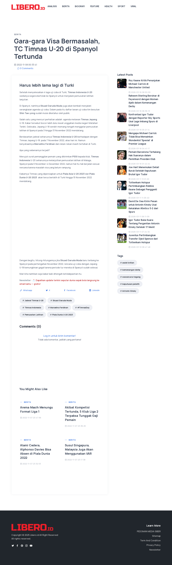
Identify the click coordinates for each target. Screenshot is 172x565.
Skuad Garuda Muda (62, 300)
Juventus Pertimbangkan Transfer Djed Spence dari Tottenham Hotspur (143, 239)
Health (108, 6)
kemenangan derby (131, 270)
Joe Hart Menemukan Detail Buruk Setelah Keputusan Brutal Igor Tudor (144, 171)
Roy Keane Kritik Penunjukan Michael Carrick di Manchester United (144, 84)
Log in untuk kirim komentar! (59, 335)
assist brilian (128, 262)
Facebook (70, 290)
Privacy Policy (153, 545)
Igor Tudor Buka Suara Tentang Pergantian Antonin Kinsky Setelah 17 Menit (144, 223)
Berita (65, 6)
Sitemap (156, 535)
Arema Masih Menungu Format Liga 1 (36, 409)
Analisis (52, 6)
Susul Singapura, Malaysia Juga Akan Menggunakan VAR (79, 449)
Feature (94, 6)
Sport (121, 6)
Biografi (80, 6)
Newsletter (155, 549)
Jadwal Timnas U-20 (34, 300)
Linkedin (94, 290)
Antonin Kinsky (129, 291)
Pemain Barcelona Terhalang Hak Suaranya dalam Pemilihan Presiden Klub (144, 155)
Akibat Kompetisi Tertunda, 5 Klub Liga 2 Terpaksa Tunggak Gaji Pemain (81, 413)
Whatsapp (26, 290)
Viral (133, 6)
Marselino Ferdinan (59, 307)
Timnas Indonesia (33, 307)
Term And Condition (150, 540)
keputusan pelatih (130, 284)
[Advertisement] (59, 368)
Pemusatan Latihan (34, 314)
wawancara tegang (131, 277)
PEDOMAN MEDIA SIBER (149, 531)
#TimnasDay (83, 307)
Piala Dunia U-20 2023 (62, 314)
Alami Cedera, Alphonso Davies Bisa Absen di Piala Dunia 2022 (35, 451)
